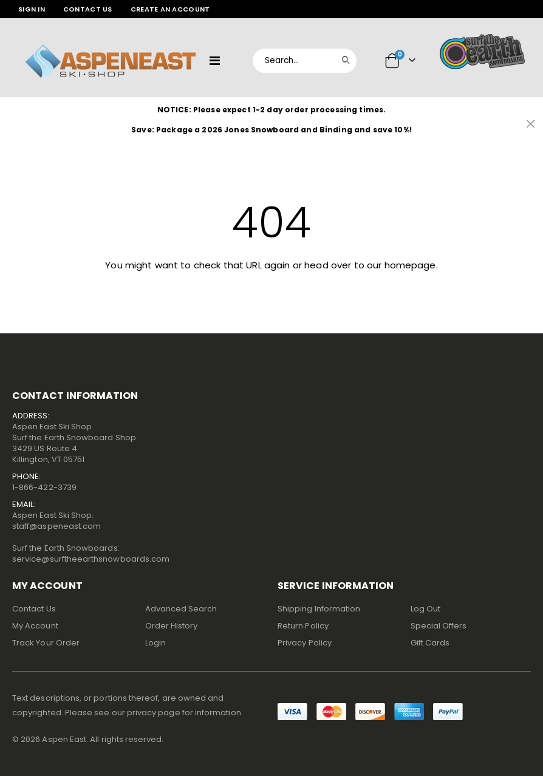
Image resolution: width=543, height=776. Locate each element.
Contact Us (87, 9)
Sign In (31, 9)
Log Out (425, 608)
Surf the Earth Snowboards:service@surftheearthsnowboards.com (90, 553)
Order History (171, 625)
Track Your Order (46, 642)
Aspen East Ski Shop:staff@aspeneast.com (56, 520)
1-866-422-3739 (44, 487)
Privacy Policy (305, 642)
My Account (35, 625)
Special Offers (439, 625)
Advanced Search (181, 608)
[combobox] (305, 61)
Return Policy (303, 625)
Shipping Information (319, 608)
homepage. (411, 265)
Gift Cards (430, 642)
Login (155, 642)
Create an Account (170, 9)
